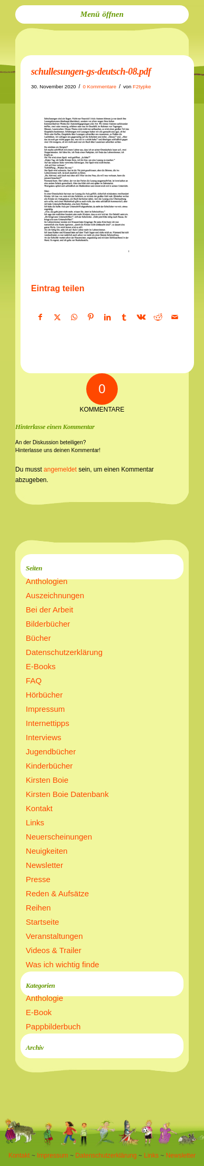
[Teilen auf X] (57, 317)
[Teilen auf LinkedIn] (107, 317)
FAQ (34, 680)
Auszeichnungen (55, 595)
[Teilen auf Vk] (141, 317)
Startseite (42, 921)
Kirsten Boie (47, 779)
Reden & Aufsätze (57, 893)
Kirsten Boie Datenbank (67, 794)
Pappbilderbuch (53, 1026)
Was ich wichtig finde (62, 964)
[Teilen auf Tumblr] (124, 317)
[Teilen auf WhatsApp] (74, 317)
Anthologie (44, 998)
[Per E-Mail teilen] (175, 317)
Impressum (45, 708)
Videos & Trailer (53, 950)
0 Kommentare (99, 86)
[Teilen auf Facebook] (40, 317)
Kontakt (39, 808)
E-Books (41, 666)
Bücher (38, 637)
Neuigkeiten (46, 850)
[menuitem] (102, 14)
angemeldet (60, 469)
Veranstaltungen (54, 936)
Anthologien (46, 581)
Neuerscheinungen (59, 836)
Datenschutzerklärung (64, 652)
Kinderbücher (49, 765)
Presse (38, 879)
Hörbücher (44, 694)
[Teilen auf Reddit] (158, 317)
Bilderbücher (48, 623)
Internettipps (47, 723)
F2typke (142, 86)
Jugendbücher (51, 751)
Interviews (44, 737)
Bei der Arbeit (49, 609)
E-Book (39, 1012)
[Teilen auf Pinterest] (91, 317)
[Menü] (102, 14)
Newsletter (44, 865)
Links (35, 822)
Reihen (38, 907)
